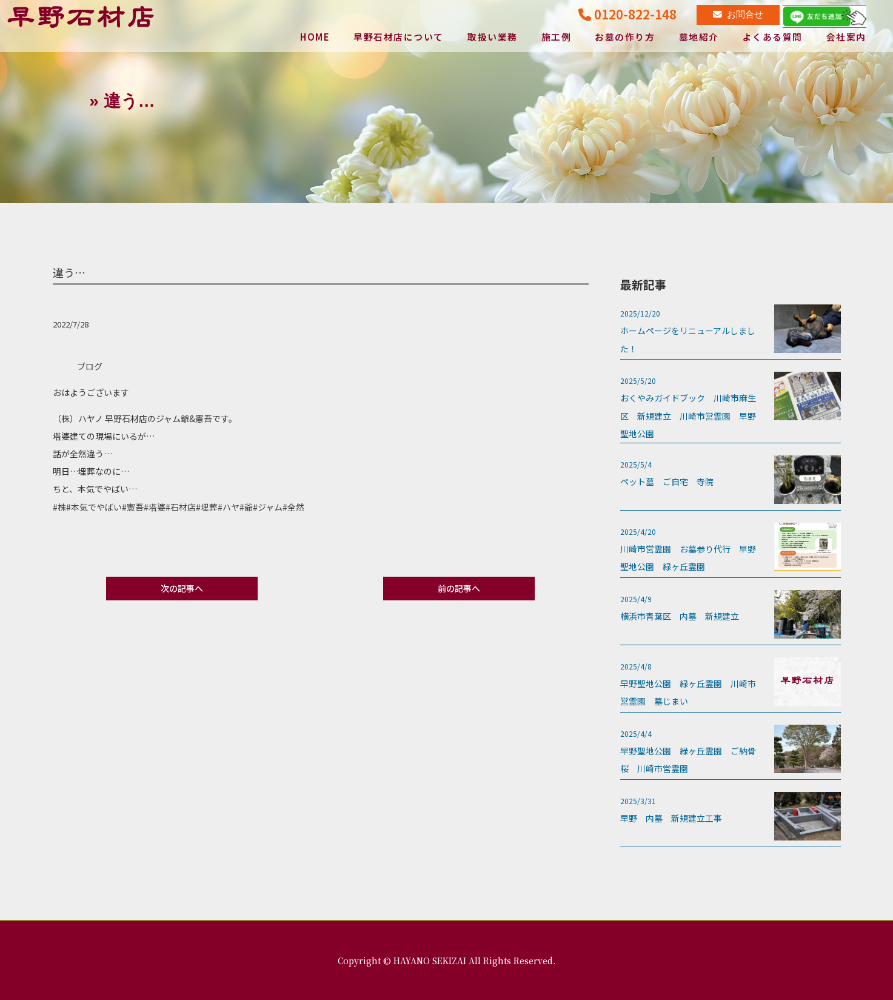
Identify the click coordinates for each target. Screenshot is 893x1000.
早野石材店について (398, 38)
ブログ (89, 366)
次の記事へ (182, 588)
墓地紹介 (699, 38)
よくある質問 (773, 38)
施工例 (556, 38)
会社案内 (846, 38)
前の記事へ (459, 588)
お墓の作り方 (625, 38)
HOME (314, 38)
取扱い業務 (492, 38)
